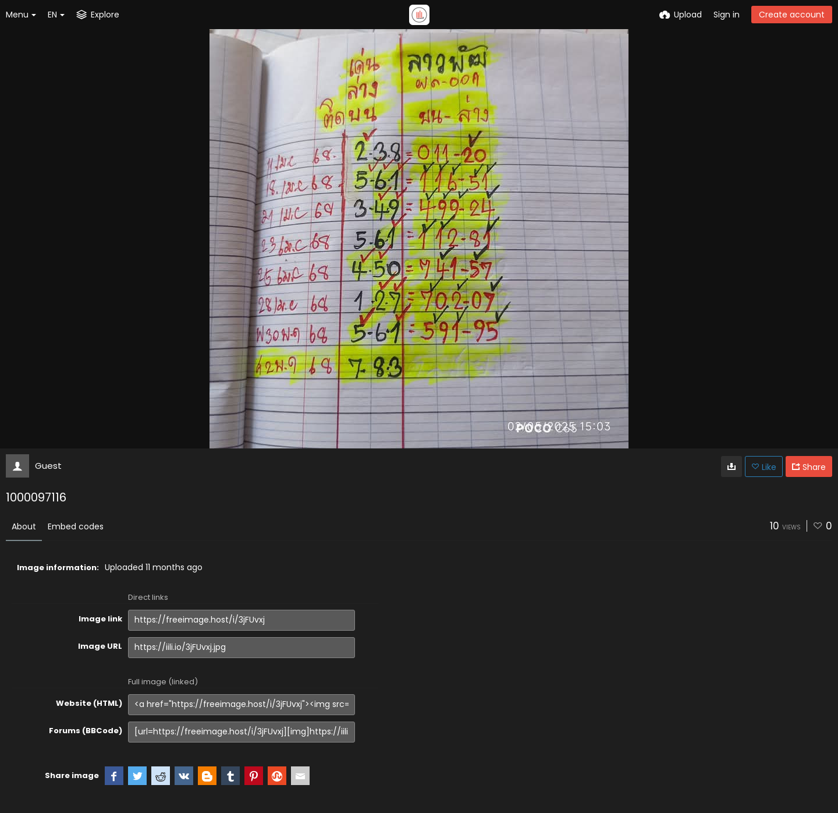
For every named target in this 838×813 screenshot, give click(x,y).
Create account (792, 14)
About (24, 526)
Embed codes (76, 526)
